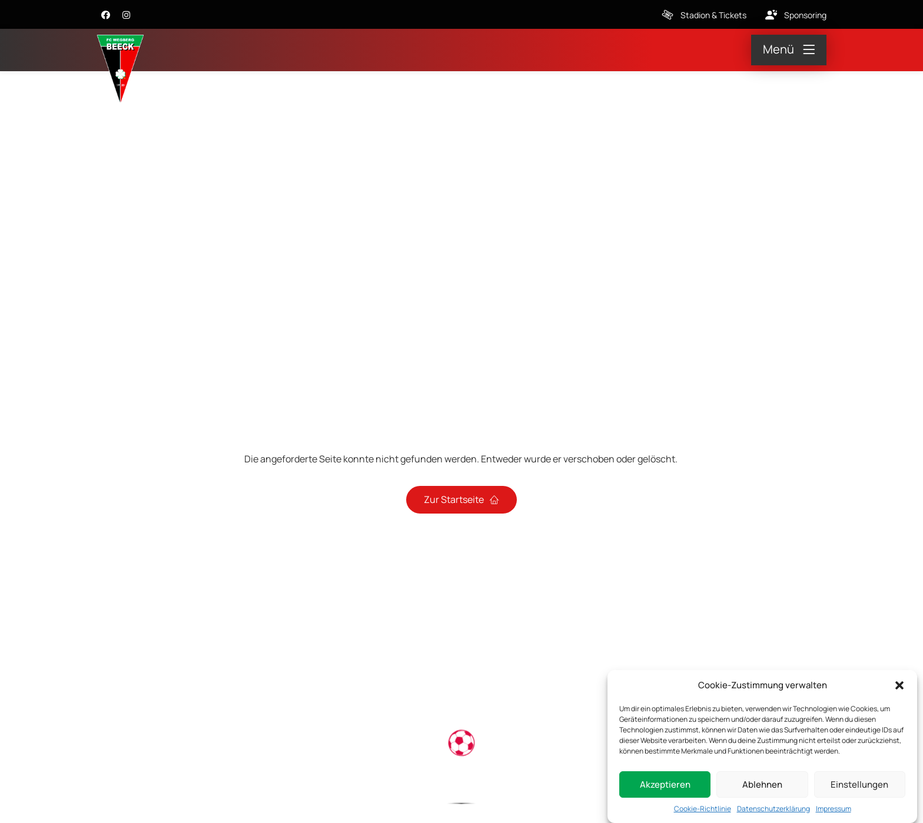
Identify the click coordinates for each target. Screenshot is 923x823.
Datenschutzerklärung (773, 810)
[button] (899, 686)
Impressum (833, 810)
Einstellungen (859, 785)
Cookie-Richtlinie (702, 810)
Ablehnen (762, 785)
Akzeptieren (665, 785)
